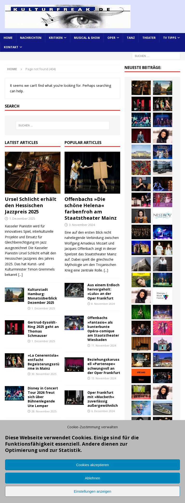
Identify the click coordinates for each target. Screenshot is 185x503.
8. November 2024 (103, 304)
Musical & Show (87, 38)
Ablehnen (92, 478)
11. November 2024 (103, 345)
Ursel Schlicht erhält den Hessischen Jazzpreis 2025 (30, 205)
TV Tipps (169, 38)
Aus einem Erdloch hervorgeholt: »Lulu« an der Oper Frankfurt (103, 291)
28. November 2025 (44, 411)
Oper (111, 38)
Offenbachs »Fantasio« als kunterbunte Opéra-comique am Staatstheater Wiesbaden (103, 328)
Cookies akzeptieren (92, 465)
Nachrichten (30, 38)
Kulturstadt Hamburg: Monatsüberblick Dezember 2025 (42, 296)
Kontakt (11, 47)
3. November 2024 (82, 225)
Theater (149, 38)
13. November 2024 (103, 378)
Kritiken (56, 38)
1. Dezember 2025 (22, 218)
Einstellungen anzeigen (92, 491)
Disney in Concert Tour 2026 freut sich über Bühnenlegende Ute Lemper (43, 397)
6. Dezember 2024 (103, 411)
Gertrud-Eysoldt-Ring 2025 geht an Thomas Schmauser (43, 329)
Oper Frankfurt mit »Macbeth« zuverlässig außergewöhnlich (102, 399)
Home (8, 38)
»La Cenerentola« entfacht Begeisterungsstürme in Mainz (43, 362)
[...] (20, 274)
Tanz (131, 38)
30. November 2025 (44, 374)
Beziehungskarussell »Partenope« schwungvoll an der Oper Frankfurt (103, 366)
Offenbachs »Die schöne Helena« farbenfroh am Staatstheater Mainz (91, 208)
